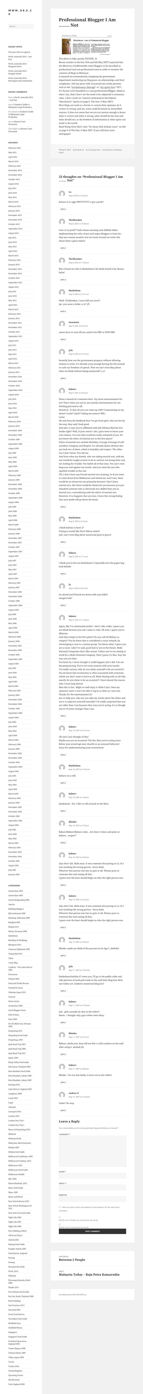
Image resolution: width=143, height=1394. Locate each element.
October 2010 (14, 385)
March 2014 (13, 202)
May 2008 (12, 515)
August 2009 (13, 448)
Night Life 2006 (14, 1217)
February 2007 (14, 583)
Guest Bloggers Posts (17, 1010)
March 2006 (13, 632)
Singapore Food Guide (17, 1336)
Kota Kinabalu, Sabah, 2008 (20, 1075)
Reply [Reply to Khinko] (63, 843)
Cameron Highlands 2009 (19, 949)
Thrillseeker (75, 220)
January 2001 (14, 874)
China (10, 958)
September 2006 (15, 605)
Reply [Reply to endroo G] (63, 1110)
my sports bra (107, 87)
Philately (12, 1275)
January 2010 (14, 426)
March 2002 (13, 843)
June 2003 (12, 780)
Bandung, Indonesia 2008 (19, 918)
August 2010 (13, 394)
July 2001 (12, 870)
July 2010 (12, 399)
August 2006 (13, 610)
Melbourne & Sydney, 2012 (19, 1161)
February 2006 (14, 637)
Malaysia (12, 1134)
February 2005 (14, 690)
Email (62, 1183)
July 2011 (12, 345)
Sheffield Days (14, 1323)
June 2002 (12, 834)
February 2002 (14, 847)
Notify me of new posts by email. (74, 1227)
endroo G (74, 1093)
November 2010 (15, 381)
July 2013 (12, 237)
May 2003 (12, 785)
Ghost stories (13, 1001)
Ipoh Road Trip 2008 (17, 1049)
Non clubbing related (17, 1231)
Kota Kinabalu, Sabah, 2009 (20, 1080)
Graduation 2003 (15, 1006)
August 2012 (13, 287)
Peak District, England (17, 1253)
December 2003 (15, 753)
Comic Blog (13, 962)
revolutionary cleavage (83, 87)
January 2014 (14, 211)
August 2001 (13, 865)
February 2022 (14, 148)
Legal (10, 1102)
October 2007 (14, 547)
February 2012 (14, 314)
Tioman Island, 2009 (16, 1353)
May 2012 (12, 300)
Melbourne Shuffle (16, 1174)
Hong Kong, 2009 (15, 1040)
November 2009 (15, 435)
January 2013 (14, 264)
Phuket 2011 (13, 1287)
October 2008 (14, 493)
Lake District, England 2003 (20, 1089)
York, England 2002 (16, 1384)
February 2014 (14, 206)
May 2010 (12, 408)
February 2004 (14, 744)
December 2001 (15, 852)
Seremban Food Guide (17, 1319)
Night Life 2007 (14, 1222)
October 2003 (14, 762)
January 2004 (14, 749)
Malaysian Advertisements (19, 1143)
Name (62, 1171)
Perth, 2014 (13, 1271)
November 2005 (15, 650)
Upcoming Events (15, 1375)
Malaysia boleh (14, 1138)
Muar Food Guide (15, 1188)
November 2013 (15, 220)
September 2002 (15, 820)
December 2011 (15, 323)
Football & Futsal (15, 988)
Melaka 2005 (13, 1147)
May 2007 (12, 569)
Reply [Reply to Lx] (63, 209)
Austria (11, 904)
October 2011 (14, 332)
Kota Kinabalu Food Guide (19, 1071)
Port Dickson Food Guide (18, 1292)
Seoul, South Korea (16, 1314)
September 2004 (15, 713)
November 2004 (15, 704)
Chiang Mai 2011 (15, 954)
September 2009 (15, 444)
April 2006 (12, 628)
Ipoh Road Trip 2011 (17, 1053)
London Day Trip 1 (16, 1120)
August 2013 (13, 233)
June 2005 (12, 672)
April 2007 (12, 574)
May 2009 (12, 462)
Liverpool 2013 (14, 1111)
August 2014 (13, 184)
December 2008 (15, 484)
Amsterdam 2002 (15, 891)
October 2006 (14, 601)
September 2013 (15, 228)
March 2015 (13, 161)
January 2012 (14, 318)
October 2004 (14, 708)
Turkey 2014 (13, 1366)
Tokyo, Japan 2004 (16, 1357)
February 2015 (14, 166)
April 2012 (12, 305)
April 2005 (12, 681)
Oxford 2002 (13, 1240)
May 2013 (12, 246)
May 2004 (12, 731)
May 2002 (12, 838)
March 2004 (13, 740)
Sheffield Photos (15, 1328)
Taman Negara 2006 (16, 1348)
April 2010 (12, 412)
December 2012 (15, 269)
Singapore (12, 1332)
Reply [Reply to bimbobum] (63, 311)
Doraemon (12, 974)
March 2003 (13, 794)
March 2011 (13, 363)
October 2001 (14, 861)
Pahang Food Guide (16, 1244)
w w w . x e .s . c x (20, 12)
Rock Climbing (14, 1301)
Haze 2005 (12, 1019)
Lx (70, 191)
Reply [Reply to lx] (63, 605)
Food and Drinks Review (18, 983)
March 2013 (13, 255)
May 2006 (12, 623)
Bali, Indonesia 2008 (16, 913)
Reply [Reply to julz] (63, 378)
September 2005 (15, 659)
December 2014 (15, 170)
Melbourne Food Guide (18, 1170)
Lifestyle (12, 1107)
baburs (72, 389)
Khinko (73, 821)
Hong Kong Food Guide (18, 1035)
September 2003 (15, 767)
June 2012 (12, 296)
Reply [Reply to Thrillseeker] (63, 248)
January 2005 (14, 695)
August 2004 (13, 717)
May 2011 (12, 354)
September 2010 (15, 390)
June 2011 (12, 350)
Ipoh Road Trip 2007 (17, 1044)
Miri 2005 (12, 1179)
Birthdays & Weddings (17, 940)
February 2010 (14, 421)
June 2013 (12, 242)
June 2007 (12, 565)
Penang (11, 1258)
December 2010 (15, 376)
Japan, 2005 (13, 1058)
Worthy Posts (14, 1380)
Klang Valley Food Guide (18, 1062)
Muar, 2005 (13, 1192)
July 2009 (12, 453)
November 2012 (15, 273)
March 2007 (13, 578)
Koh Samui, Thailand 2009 (19, 1067)
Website (63, 1195)
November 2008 (15, 489)
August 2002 (13, 825)
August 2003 (13, 771)
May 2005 (12, 677)
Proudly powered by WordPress (72, 1294)
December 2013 (15, 215)
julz (71, 350)
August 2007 (13, 556)
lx (70, 584)
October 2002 (14, 816)
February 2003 (14, 798)
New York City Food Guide (19, 1213)
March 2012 (13, 309)
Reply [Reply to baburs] (63, 507)
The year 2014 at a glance (19, 52)
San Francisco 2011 (16, 1305)
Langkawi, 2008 (15, 1093)
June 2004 (12, 726)
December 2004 (15, 699)
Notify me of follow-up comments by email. (78, 1220)
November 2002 (15, 811)
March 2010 (13, 417)
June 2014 (12, 193)
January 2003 (14, 802)
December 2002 (15, 807)
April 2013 (12, 251)
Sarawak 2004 (14, 1310)
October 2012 (14, 278)
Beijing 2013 (13, 927)
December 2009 (15, 430)
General (11, 997)
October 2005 (14, 655)
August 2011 (13, 341)
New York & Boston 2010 (18, 1201)
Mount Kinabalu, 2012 (17, 1183)
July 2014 (12, 188)
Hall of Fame (13, 1014)
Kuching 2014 (14, 1084)
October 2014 (14, 179)
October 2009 (14, 439)
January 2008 (14, 533)
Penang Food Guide (16, 1267)
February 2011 (14, 367)
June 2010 (12, 403)
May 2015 (12, 152)
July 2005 (12, 668)
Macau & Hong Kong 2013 (19, 1129)
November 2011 (15, 327)
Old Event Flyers (15, 1235)
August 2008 (13, 502)
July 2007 (12, 560)
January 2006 (14, 641)
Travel (11, 1362)
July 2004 (12, 722)
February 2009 (14, 475)
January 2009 (14, 480)
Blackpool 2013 (14, 945)
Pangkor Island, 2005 (17, 1249)
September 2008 (15, 498)
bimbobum (13, 936)
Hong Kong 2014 (15, 1031)
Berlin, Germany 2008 (17, 931)
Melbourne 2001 (15, 1165)
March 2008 (13, 524)
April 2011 (12, 359)
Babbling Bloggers (16, 909)
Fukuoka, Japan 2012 (17, 992)
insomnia (74, 322)
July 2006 (12, 614)
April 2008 (12, 520)
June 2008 (12, 511)
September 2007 (15, 551)
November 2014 (15, 175)
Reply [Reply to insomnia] (63, 339)
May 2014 (12, 197)
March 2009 (13, 471)
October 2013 (14, 224)
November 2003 (15, 758)
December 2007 (15, 538)
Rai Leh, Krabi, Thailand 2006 (21, 1296)
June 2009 (12, 457)
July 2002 (12, 829)
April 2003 (12, 789)
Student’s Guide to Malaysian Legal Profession (20, 114)
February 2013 (14, 260)
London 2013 (13, 1116)
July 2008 (12, 507)
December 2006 (15, 592)
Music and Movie (15, 1197)
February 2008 (14, 529)
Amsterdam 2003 (15, 895)
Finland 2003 (13, 979)
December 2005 (15, 646)
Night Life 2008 (14, 1226)
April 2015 (12, 157)
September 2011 (15, 336)
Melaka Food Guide (16, 1152)
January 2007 (14, 587)
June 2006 (12, 619)
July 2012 (12, 291)
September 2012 (15, 282)
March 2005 (13, 686)
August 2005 (13, 663)
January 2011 (14, 372)
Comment (64, 1134)
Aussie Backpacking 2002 (18, 900)
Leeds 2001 (13, 1098)
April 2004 (12, 735)
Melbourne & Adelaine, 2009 (20, 1156)
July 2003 (12, 776)
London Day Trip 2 (16, 1125)
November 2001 (15, 856)
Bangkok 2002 (14, 922)
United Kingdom (15, 1371)
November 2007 (15, 542)
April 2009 (12, 466)
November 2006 (15, 596)
